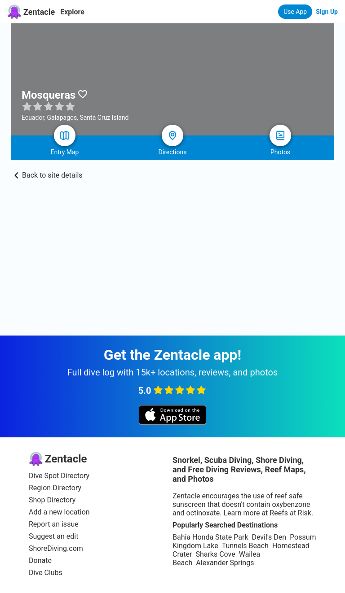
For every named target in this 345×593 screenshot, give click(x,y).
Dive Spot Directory (59, 475)
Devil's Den (269, 537)
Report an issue (54, 524)
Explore (72, 12)
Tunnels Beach (245, 545)
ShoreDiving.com (56, 548)
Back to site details (48, 175)
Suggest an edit (53, 536)
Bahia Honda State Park (210, 537)
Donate (40, 560)
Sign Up (327, 11)
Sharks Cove (215, 554)
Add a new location (59, 512)
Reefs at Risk (290, 513)
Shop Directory (52, 500)
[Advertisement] (172, 268)
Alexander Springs (225, 562)
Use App (295, 11)
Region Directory (55, 488)
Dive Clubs (45, 572)
